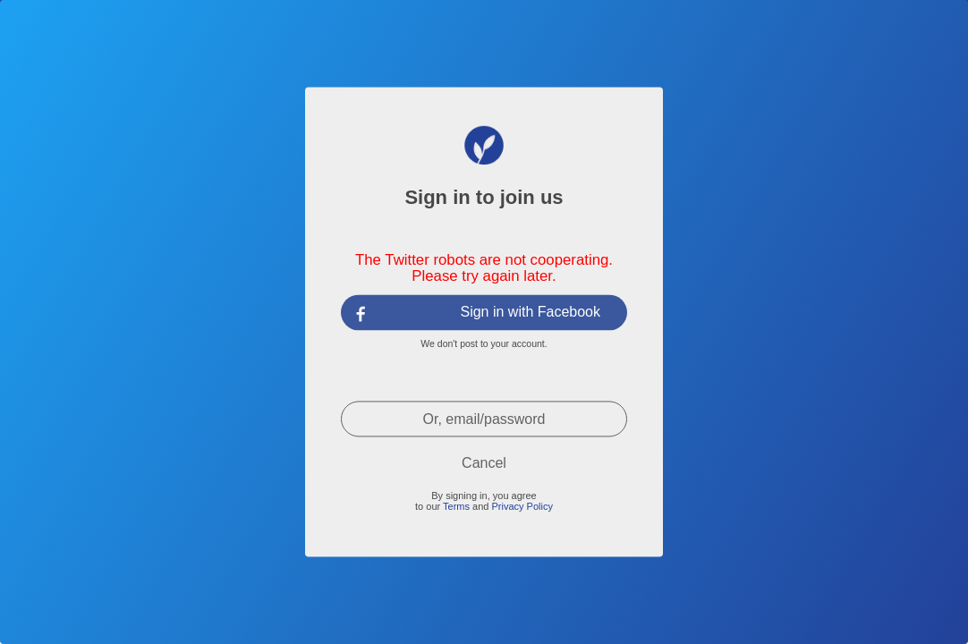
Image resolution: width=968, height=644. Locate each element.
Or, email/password (484, 419)
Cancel (484, 462)
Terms (456, 506)
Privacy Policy (521, 506)
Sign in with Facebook (530, 311)
